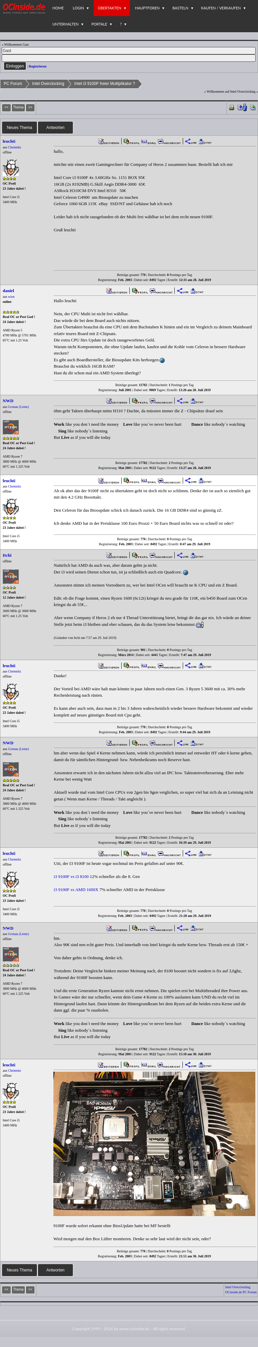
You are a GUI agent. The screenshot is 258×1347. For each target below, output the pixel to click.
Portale (99, 24)
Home (58, 8)
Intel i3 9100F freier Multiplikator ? (104, 83)
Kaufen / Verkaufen (221, 8)
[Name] (129, 50)
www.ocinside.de (134, 1328)
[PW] (129, 58)
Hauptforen (147, 8)
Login (78, 8)
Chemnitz (14, 147)
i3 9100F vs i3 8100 (71, 876)
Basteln (180, 8)
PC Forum (13, 83)
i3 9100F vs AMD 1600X (76, 889)
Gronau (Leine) (18, 407)
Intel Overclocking (48, 83)
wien (11, 296)
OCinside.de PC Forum (241, 1292)
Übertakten (109, 8)
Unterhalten (65, 24)
